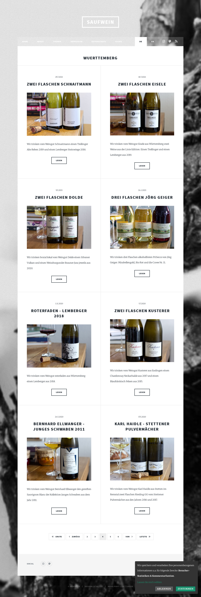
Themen (57, 41)
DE (140, 41)
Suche (118, 41)
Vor (128, 536)
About (40, 41)
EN (152, 41)
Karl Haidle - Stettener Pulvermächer (142, 426)
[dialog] (166, 577)
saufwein (100, 22)
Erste (59, 536)
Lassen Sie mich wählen (149, 582)
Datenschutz (99, 41)
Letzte (143, 536)
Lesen (59, 160)
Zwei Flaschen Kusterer (142, 310)
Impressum (76, 41)
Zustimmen (185, 588)
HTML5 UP (98, 586)
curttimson (126, 586)
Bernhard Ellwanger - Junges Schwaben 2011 (59, 426)
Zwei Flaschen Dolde (59, 197)
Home (25, 41)
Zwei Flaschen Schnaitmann (59, 84)
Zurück (76, 536)
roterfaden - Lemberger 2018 (59, 313)
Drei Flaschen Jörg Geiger (142, 197)
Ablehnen (164, 588)
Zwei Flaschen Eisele (142, 84)
